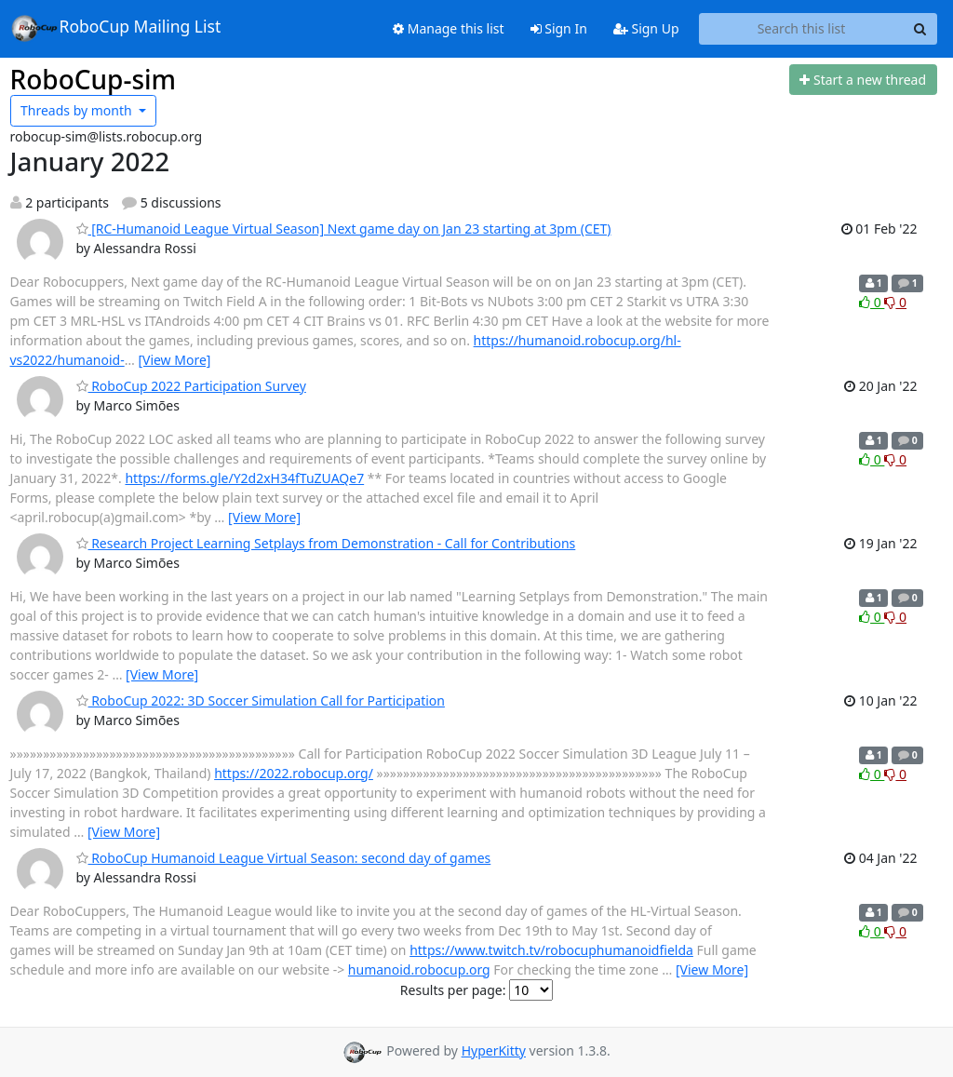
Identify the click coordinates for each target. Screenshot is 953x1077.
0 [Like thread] (871, 302)
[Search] (920, 29)
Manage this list (448, 28)
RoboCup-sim (93, 79)
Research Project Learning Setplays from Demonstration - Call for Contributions (326, 543)
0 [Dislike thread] (895, 302)
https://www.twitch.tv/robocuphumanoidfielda (551, 950)
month (77, 110)
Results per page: (453, 990)
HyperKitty (494, 1050)
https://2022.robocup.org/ (293, 773)
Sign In (558, 28)
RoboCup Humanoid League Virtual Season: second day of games (283, 858)
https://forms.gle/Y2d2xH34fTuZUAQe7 (244, 478)
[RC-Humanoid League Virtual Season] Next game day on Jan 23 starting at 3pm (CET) (343, 228)
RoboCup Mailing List (115, 28)
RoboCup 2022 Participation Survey (191, 386)
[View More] (174, 360)
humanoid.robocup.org (419, 969)
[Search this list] (802, 29)
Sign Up (646, 28)
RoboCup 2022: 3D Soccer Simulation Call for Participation (260, 700)
